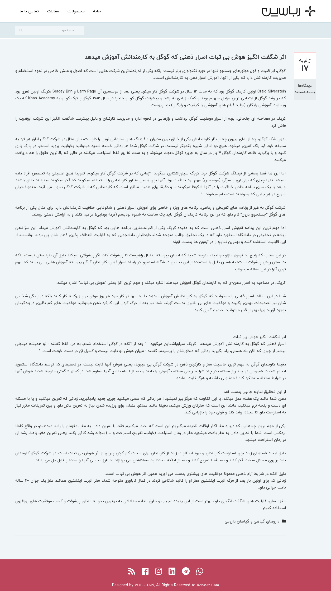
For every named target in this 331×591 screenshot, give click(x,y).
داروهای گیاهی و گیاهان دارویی (252, 521)
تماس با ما (29, 11)
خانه (97, 11)
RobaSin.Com (208, 585)
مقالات (53, 11)
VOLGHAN (144, 585)
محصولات (76, 11)
